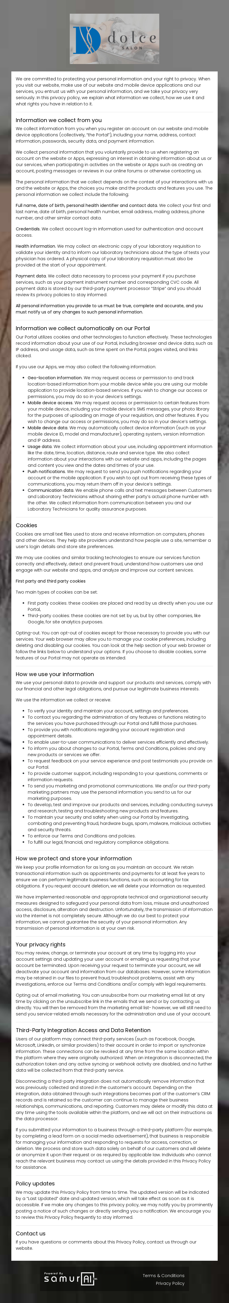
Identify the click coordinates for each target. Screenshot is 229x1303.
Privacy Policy (170, 1283)
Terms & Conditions (164, 1276)
